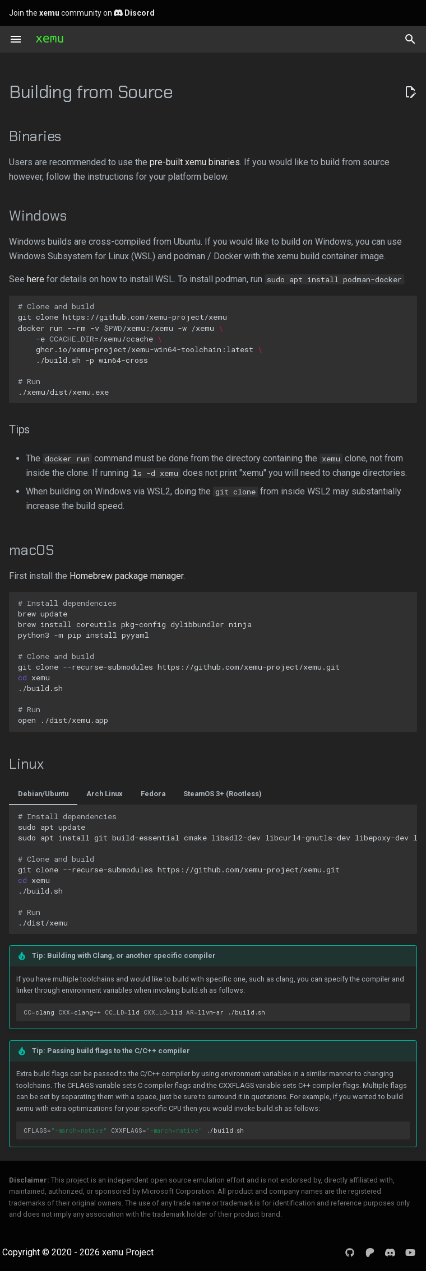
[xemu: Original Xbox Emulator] (49, 39)
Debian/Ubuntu (43, 793)
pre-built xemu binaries (195, 162)
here (35, 279)
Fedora (153, 793)
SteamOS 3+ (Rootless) (222, 793)
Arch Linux (104, 793)
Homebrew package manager (126, 576)
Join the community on (82, 12)
